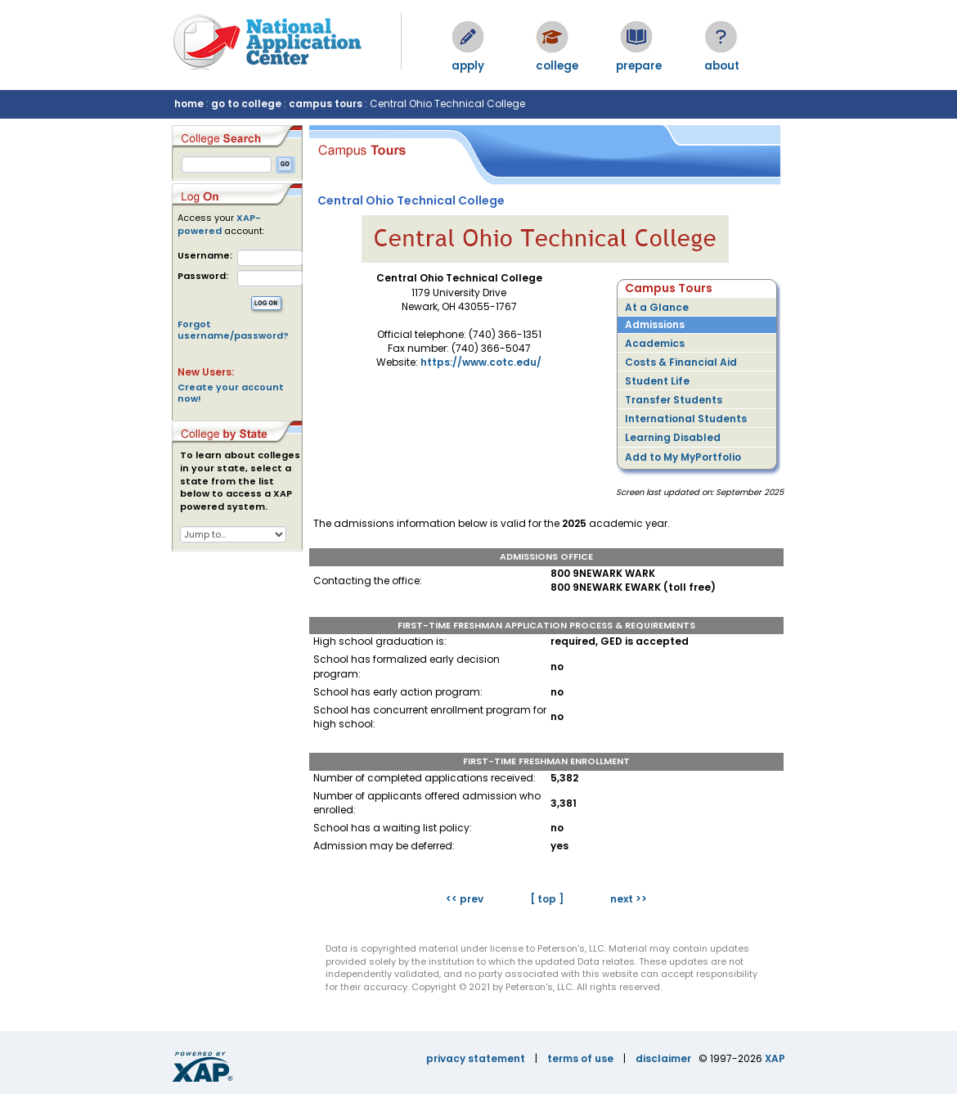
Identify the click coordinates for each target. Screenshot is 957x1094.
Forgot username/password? (233, 329)
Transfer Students (673, 400)
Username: (204, 255)
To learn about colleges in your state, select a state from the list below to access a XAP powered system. (240, 481)
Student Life (657, 381)
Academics (655, 343)
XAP (775, 1058)
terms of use (580, 1058)
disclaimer (663, 1058)
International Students (686, 418)
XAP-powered (219, 224)
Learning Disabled (673, 437)
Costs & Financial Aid (681, 362)
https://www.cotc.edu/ (480, 362)
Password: (202, 276)
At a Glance (657, 307)
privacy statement (475, 1058)
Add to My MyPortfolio (683, 457)
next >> (628, 899)
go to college (246, 103)
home (189, 103)
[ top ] (547, 899)
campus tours (325, 103)
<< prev (464, 899)
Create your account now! (230, 392)
